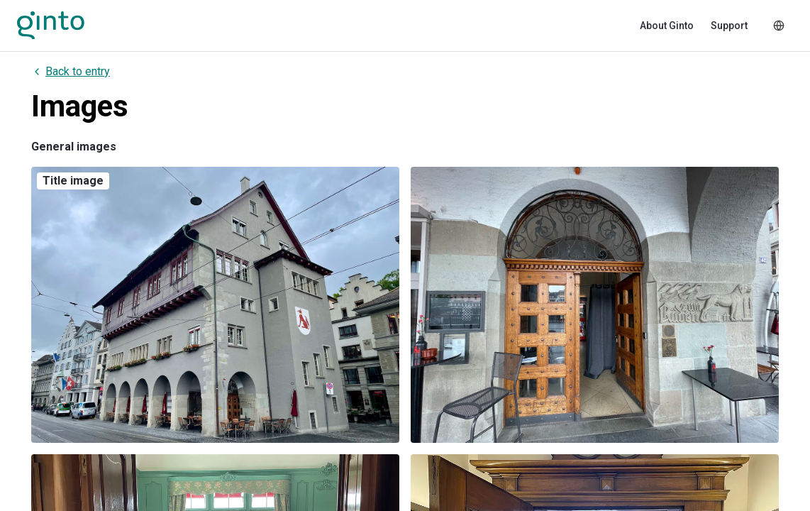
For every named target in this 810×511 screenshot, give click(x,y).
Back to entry (70, 71)
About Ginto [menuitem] (667, 25)
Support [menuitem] (729, 25)
